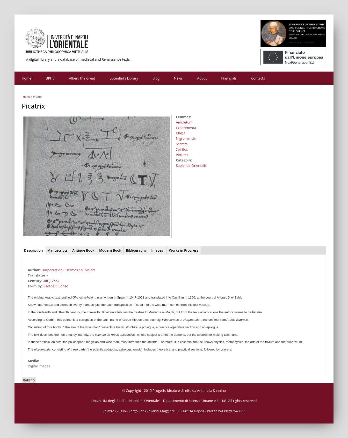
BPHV (50, 78)
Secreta (182, 144)
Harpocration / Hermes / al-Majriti (68, 270)
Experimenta (186, 127)
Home (26, 78)
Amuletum (184, 122)
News (178, 78)
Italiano (29, 380)
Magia (180, 133)
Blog (156, 78)
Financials (229, 78)
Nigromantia (186, 138)
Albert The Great (82, 78)
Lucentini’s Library (123, 78)
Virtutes (182, 155)
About (202, 78)
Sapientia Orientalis (191, 165)
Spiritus (182, 149)
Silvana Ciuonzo (56, 286)
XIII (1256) (51, 280)
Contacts (258, 78)
